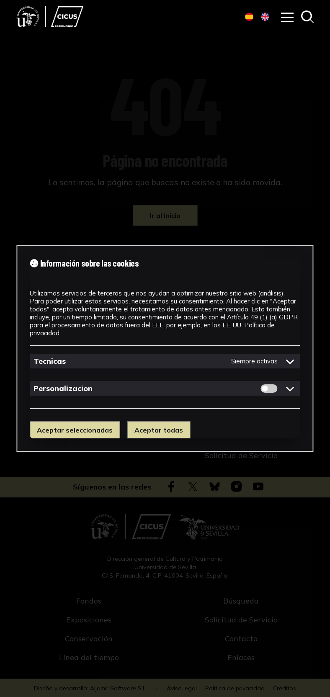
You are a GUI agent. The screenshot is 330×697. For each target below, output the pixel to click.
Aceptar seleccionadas (75, 430)
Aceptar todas (158, 430)
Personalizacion (63, 388)
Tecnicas (50, 361)
